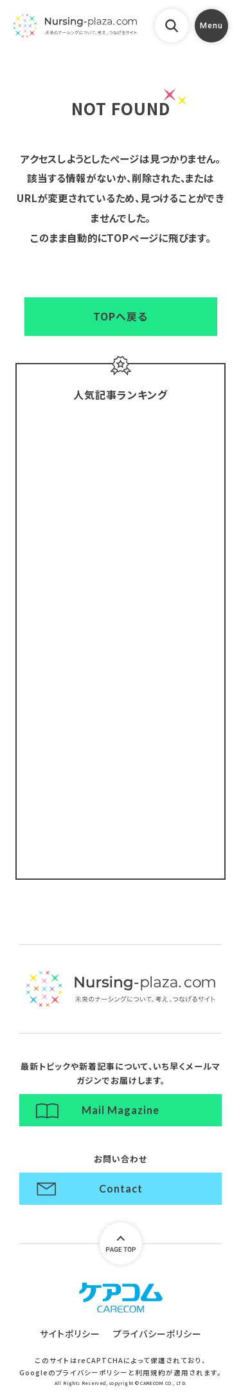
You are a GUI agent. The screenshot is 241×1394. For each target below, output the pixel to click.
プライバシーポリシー (157, 1333)
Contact (121, 1188)
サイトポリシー (70, 1333)
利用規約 (150, 1372)
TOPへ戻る (120, 316)
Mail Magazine (120, 1110)
